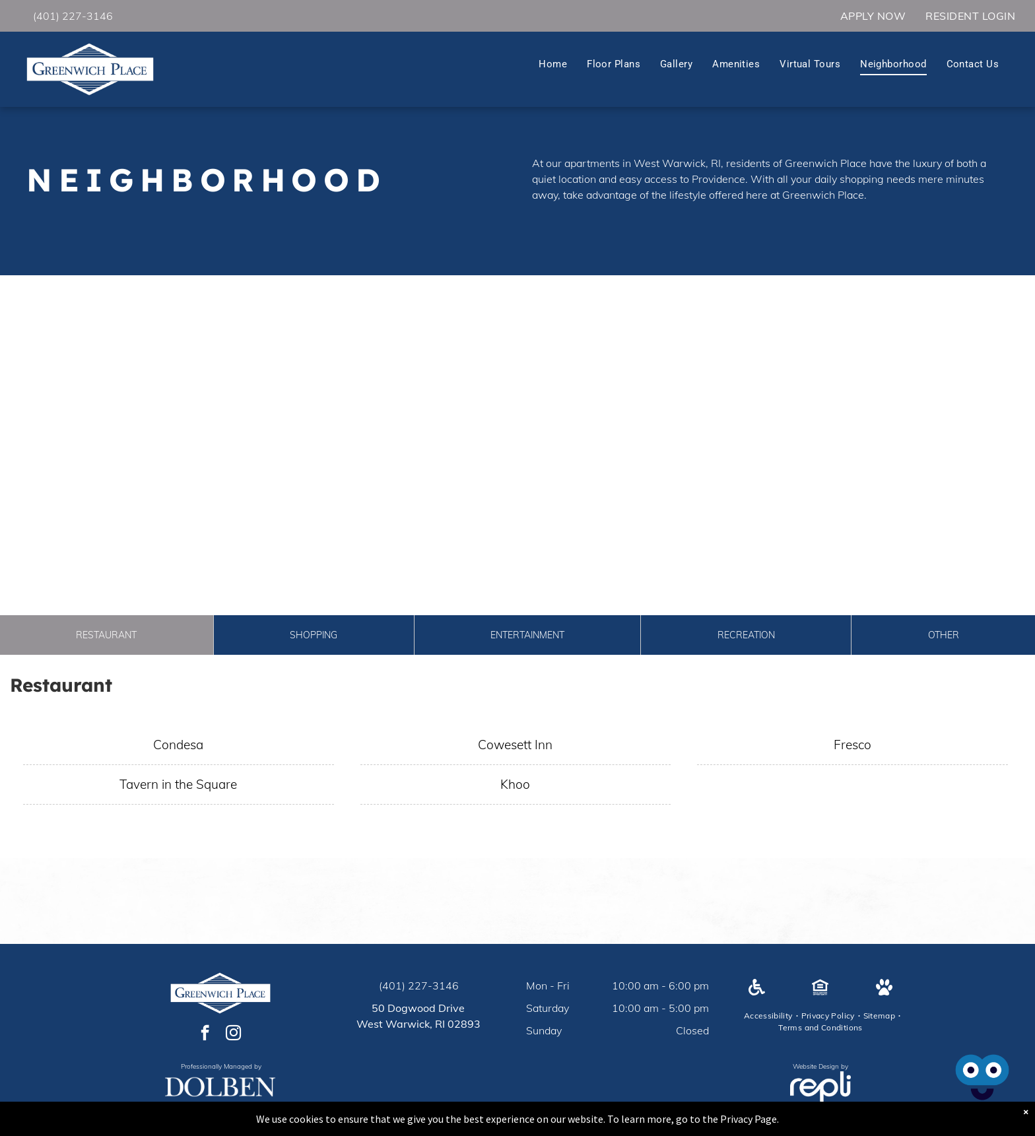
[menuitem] (873, 16)
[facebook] (205, 1034)
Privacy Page (748, 1118)
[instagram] (233, 1034)
